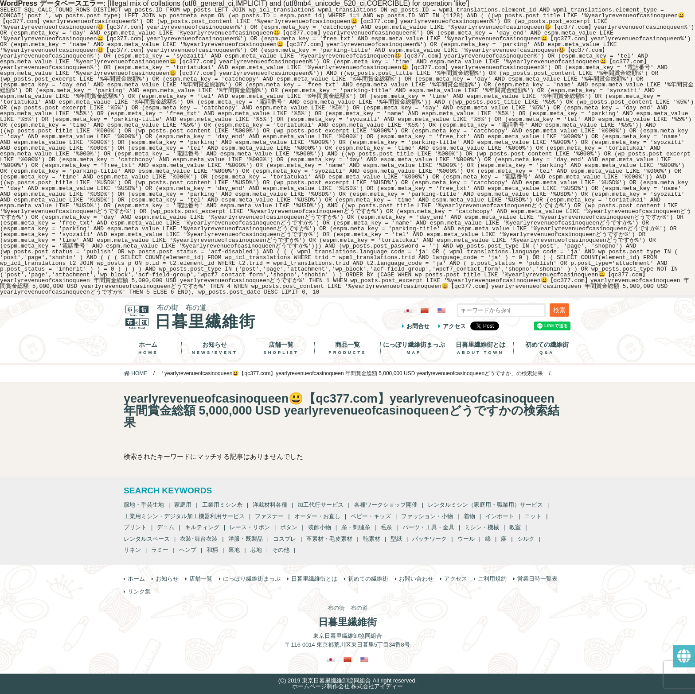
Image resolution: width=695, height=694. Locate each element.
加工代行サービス (320, 504)
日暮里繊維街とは (480, 348)
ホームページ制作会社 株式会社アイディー (347, 686)
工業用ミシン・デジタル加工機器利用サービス (184, 516)
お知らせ (215, 348)
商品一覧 (348, 348)
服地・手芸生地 (144, 504)
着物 (469, 516)
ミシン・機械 (482, 527)
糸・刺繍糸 (355, 527)
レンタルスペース (147, 538)
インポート (499, 516)
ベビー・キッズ (371, 516)
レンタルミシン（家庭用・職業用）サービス (485, 504)
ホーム (148, 348)
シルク (526, 538)
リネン (132, 550)
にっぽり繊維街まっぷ (414, 348)
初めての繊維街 (547, 348)
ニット (533, 516)
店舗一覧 (281, 348)
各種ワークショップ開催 (386, 504)
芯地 (256, 550)
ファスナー (269, 516)
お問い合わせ (416, 578)
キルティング (202, 527)
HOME (135, 373)
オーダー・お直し (317, 516)
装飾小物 (319, 527)
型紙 (396, 538)
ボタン (288, 527)
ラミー (159, 550)
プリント (135, 527)
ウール (466, 538)
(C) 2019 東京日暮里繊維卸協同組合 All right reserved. (347, 680)
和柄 (212, 550)
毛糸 (386, 527)
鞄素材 (371, 538)
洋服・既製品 (245, 538)
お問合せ (417, 326)
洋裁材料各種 (270, 504)
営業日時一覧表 (537, 578)
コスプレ (284, 538)
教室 (515, 527)
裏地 (234, 550)
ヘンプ (187, 550)
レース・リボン (250, 527)
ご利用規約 (492, 578)
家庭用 (182, 504)
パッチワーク (429, 538)
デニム (165, 527)
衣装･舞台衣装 (199, 538)
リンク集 (139, 591)
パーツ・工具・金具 (428, 527)
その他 (280, 550)
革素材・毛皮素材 (329, 538)
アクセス (454, 326)
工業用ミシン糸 (222, 504)
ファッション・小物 (427, 516)
